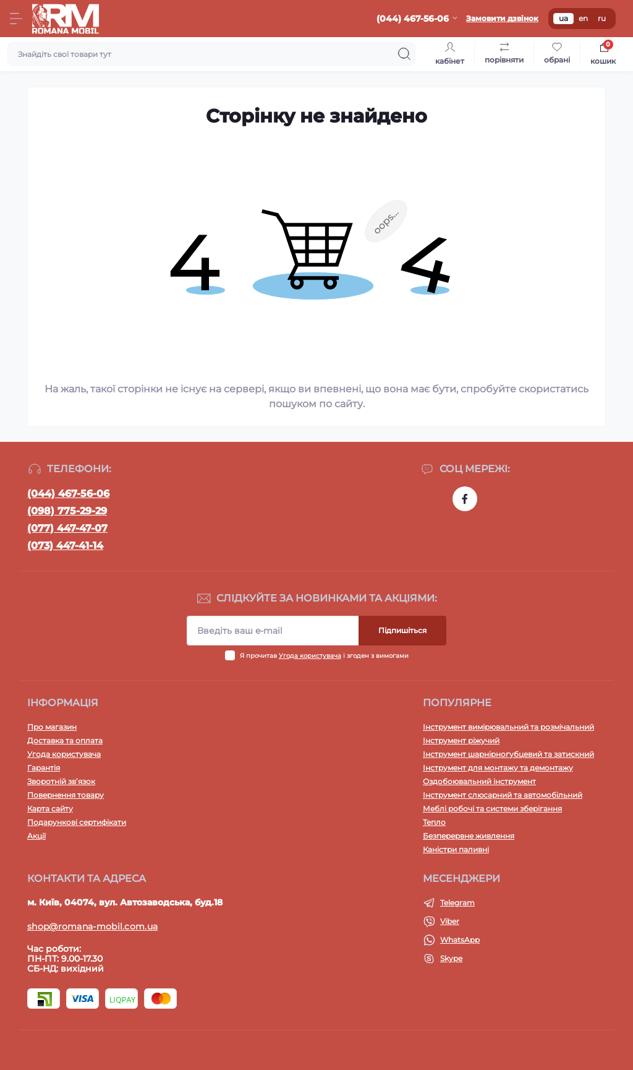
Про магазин (52, 726)
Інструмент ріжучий (461, 740)
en (583, 18)
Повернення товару (65, 795)
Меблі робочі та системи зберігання (492, 808)
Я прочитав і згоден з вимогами (324, 656)
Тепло (434, 822)
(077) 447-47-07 (67, 528)
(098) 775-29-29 (67, 511)
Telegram (457, 902)
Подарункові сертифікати (76, 822)
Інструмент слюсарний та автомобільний (502, 795)
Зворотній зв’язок (61, 781)
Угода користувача (310, 656)
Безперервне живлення (468, 835)
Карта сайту (50, 808)
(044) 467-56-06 (68, 493)
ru (602, 18)
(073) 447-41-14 (65, 545)
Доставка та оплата (65, 740)
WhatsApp (460, 939)
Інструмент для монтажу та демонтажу (498, 767)
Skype (451, 958)
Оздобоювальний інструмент (479, 781)
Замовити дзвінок (502, 18)
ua (563, 18)
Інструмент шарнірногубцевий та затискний (508, 754)
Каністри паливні (456, 849)
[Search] (404, 54)
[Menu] (16, 18)
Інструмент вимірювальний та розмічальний (508, 726)
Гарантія (43, 767)
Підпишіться (402, 630)
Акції (36, 835)
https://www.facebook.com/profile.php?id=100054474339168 (465, 499)
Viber (449, 921)
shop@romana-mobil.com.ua (92, 926)
